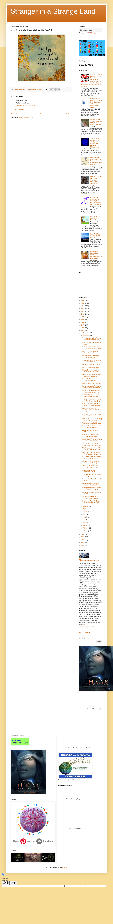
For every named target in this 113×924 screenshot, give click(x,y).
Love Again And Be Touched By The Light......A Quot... (92, 419)
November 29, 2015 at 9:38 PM (25, 106)
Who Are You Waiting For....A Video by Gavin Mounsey (91, 339)
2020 (83, 317)
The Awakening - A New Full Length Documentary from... (92, 448)
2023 (83, 308)
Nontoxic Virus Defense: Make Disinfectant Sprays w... (91, 426)
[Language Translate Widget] (90, 30)
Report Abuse (84, 632)
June (84, 517)
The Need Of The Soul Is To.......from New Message (91, 444)
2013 (83, 537)
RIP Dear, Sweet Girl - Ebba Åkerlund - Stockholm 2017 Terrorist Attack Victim (95, 181)
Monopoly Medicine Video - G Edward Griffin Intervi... (91, 435)
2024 (83, 306)
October (85, 506)
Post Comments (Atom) (26, 117)
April (84, 522)
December (86, 333)
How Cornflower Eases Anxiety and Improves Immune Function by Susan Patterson (96, 161)
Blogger (64, 867)
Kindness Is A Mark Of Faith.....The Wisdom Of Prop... (90, 409)
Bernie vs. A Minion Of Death (91, 364)
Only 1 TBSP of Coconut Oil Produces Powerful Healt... (91, 404)
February (86, 528)
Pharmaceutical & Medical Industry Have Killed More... (91, 484)
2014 (83, 534)
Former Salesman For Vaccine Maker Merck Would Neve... (92, 387)
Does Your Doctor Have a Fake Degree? (95, 218)
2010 (83, 545)
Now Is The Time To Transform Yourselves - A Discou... (92, 457)
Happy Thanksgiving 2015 (90, 367)
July (84, 514)
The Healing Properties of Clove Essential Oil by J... (91, 497)
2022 (83, 311)
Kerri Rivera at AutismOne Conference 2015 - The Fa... (92, 347)
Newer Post (14, 114)
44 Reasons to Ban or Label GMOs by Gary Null (91, 431)
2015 (83, 330)
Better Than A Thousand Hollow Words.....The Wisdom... (92, 440)
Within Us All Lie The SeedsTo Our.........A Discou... (91, 375)
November (86, 335)
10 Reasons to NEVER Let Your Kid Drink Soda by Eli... (92, 361)
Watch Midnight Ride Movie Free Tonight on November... (92, 453)
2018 (83, 322)
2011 (83, 542)
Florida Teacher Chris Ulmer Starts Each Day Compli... (91, 371)
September (86, 509)
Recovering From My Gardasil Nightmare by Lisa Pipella (91, 501)
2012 (83, 540)
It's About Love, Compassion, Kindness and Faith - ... (91, 391)
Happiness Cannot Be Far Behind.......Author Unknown (92, 352)
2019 (83, 319)
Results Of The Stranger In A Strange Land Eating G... (91, 462)
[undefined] (6, 883)
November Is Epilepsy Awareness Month (89, 471)
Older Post (68, 114)
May (84, 520)
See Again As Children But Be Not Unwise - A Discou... (91, 488)
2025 (83, 303)
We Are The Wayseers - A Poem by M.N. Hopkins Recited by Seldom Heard (95, 201)
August (85, 512)
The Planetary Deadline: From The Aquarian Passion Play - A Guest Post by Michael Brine (95, 143)
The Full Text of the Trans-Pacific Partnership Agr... (91, 466)
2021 (83, 314)
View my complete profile (87, 627)
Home (41, 114)
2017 (83, 325)
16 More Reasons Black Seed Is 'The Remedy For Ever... (91, 400)
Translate (92, 33)
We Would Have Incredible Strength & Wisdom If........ (91, 356)
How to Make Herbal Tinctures (91, 383)
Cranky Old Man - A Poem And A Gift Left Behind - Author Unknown (96, 122)
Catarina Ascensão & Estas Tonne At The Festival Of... (91, 395)
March (85, 525)
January (85, 531)
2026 (83, 300)
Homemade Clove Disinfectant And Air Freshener (91, 493)
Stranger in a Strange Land (53, 11)
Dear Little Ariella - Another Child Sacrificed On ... (90, 379)
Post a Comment (19, 110)
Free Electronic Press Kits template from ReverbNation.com (80, 748)
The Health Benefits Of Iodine (91, 423)
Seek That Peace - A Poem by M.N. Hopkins (96, 235)
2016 (83, 328)
